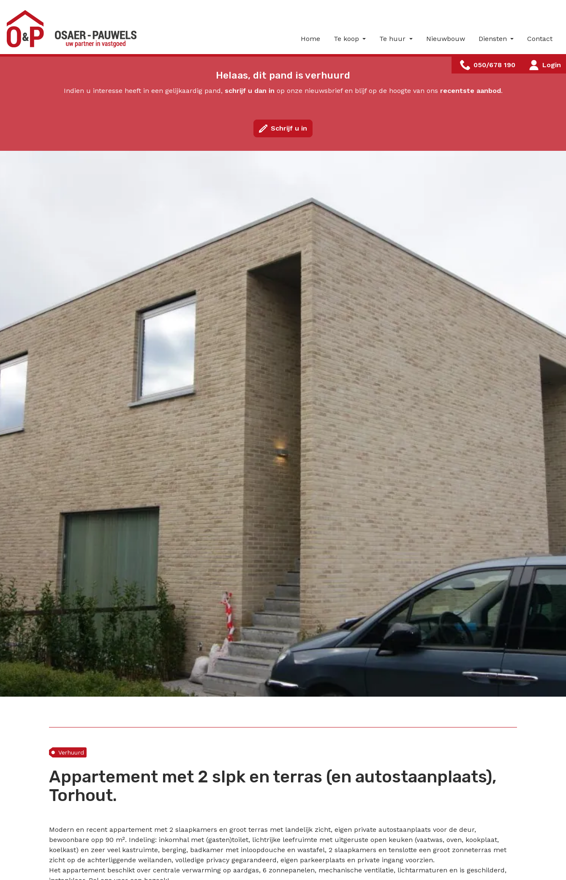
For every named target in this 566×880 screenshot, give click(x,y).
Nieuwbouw (445, 39)
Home (310, 39)
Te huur (393, 39)
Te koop (347, 39)
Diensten (494, 39)
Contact (539, 39)
